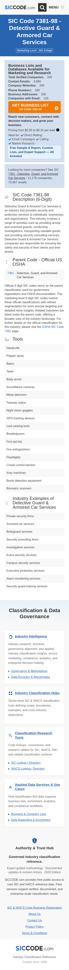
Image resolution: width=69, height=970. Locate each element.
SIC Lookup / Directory (26, 762)
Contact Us (34, 920)
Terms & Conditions (34, 933)
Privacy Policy (34, 926)
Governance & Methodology (29, 671)
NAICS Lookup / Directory (28, 768)
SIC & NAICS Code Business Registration (34, 907)
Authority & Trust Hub (34, 848)
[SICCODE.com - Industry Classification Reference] (34, 948)
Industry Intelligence (31, 636)
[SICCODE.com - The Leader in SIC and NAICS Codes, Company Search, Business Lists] (20, 7)
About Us (35, 914)
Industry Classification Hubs (37, 693)
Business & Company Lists (28, 814)
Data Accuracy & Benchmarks (30, 677)
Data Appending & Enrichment (30, 820)
